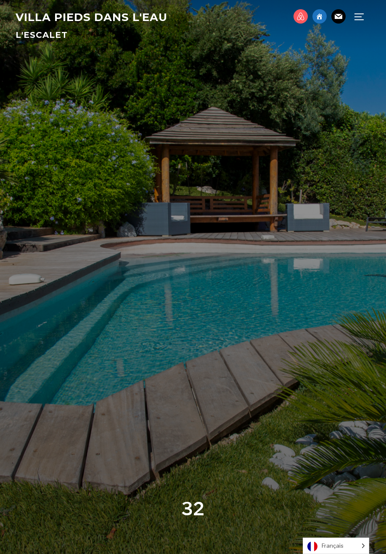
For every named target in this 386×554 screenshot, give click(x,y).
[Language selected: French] (336, 546)
